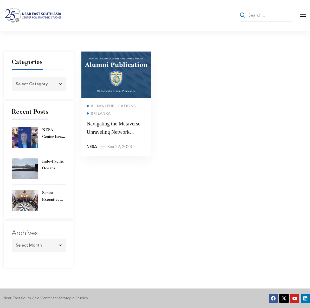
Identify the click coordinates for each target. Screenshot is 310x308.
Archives (25, 233)
